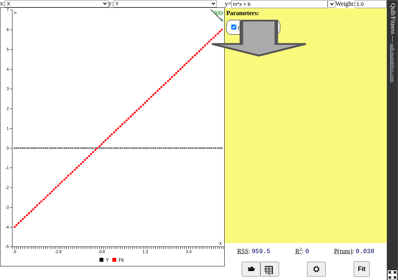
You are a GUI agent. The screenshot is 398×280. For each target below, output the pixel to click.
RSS (242, 251)
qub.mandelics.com (392, 63)
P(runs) (343, 251)
